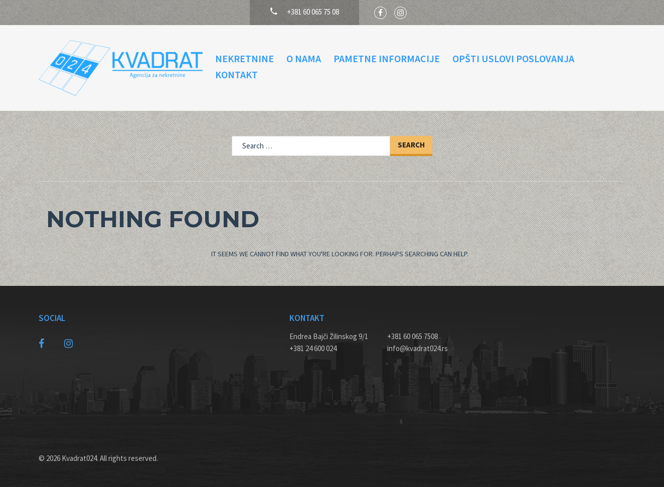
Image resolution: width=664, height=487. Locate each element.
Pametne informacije (387, 58)
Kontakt (236, 74)
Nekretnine (244, 58)
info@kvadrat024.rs (417, 348)
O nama (303, 58)
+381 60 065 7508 (412, 336)
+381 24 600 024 (313, 348)
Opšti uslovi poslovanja (513, 58)
